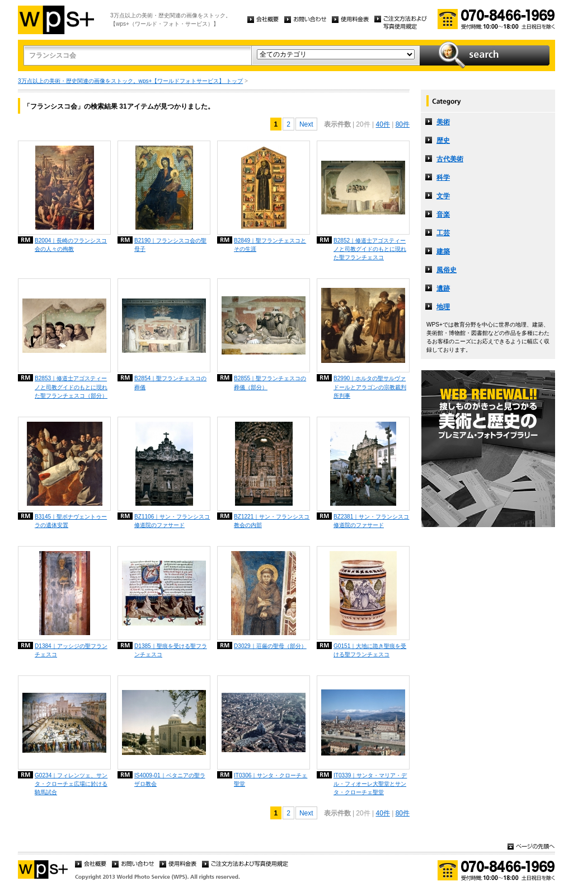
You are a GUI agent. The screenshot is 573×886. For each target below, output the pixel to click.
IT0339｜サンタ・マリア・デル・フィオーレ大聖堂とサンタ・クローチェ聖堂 (370, 783)
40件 (382, 124)
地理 (443, 307)
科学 (443, 177)
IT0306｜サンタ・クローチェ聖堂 (270, 779)
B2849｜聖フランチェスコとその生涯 (270, 244)
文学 (443, 196)
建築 (443, 251)
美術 (443, 122)
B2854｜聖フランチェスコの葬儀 (170, 382)
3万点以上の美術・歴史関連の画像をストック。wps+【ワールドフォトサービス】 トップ (130, 81)
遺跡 (443, 288)
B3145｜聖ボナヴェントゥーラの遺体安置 (71, 521)
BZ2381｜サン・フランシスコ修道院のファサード (371, 521)
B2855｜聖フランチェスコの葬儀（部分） (270, 382)
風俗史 (446, 270)
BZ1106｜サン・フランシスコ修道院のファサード (172, 521)
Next (306, 124)
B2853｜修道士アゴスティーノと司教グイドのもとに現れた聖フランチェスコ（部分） (71, 386)
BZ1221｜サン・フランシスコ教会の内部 (271, 521)
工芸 (443, 233)
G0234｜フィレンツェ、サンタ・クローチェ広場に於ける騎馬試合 (71, 783)
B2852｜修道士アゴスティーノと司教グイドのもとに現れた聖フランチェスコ (370, 248)
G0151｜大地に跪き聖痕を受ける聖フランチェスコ (370, 650)
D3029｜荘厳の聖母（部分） (270, 646)
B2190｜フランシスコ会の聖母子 (170, 244)
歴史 (443, 140)
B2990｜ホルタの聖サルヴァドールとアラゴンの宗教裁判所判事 (370, 386)
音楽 (443, 214)
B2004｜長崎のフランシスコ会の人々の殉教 (71, 244)
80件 (403, 124)
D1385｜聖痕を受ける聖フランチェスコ (170, 650)
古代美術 (449, 159)
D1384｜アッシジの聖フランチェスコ (71, 650)
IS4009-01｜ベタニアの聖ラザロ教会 (169, 779)
